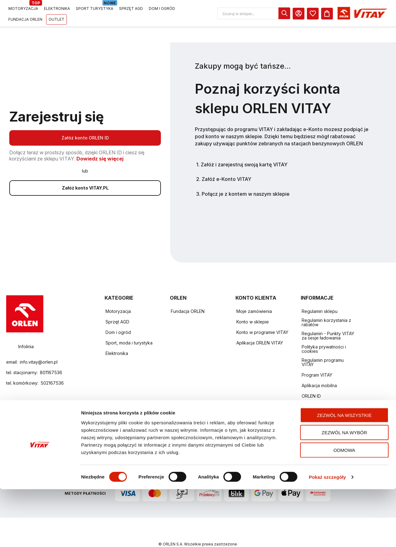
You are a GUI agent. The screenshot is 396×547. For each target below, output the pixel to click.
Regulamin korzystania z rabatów (326, 307)
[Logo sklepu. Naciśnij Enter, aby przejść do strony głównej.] (34, 13)
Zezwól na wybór (344, 490)
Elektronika (116, 337)
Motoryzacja (118, 295)
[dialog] (341, 13)
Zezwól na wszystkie (344, 472)
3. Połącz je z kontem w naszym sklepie (243, 178)
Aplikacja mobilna (319, 370)
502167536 (52, 367)
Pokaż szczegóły (327, 534)
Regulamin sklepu (320, 295)
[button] (310, 13)
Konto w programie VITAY (262, 316)
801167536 (51, 357)
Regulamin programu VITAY (323, 347)
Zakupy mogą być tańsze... (243, 50)
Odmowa (344, 507)
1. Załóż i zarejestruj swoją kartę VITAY (241, 149)
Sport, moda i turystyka (129, 327)
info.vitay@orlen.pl (39, 346)
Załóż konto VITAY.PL (85, 172)
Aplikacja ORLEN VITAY (259, 327)
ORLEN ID (311, 380)
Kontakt (309, 391)
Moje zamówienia (254, 295)
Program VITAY (317, 359)
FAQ (306, 401)
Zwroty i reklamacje (322, 412)
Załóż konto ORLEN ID (85, 122)
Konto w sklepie (252, 306)
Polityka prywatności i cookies (324, 333)
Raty (306, 422)
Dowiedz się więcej (99, 143)
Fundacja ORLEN (187, 295)
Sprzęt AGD (117, 306)
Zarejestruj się (56, 101)
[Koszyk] (384, 13)
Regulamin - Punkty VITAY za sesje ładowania (328, 320)
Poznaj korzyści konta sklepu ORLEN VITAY (267, 83)
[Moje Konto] (355, 13)
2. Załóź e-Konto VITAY (223, 163)
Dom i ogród (118, 316)
